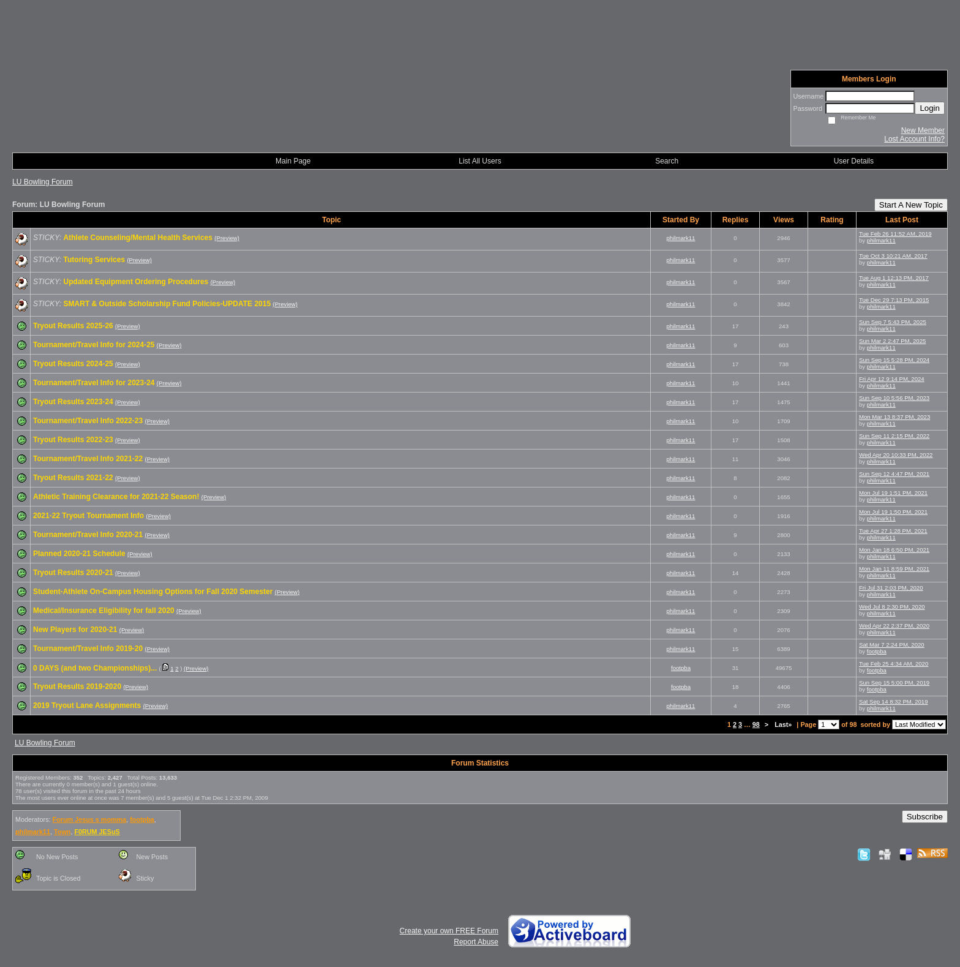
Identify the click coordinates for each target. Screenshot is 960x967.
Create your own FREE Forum (449, 931)
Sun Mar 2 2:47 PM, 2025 (892, 340)
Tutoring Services (94, 259)
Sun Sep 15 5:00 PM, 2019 (894, 682)
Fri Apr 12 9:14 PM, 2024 (891, 378)
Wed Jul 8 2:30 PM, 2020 (892, 606)
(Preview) (226, 238)
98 (756, 724)
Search (666, 161)
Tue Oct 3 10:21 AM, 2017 (893, 255)
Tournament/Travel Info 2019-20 (88, 648)
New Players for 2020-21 (75, 629)
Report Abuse (476, 942)
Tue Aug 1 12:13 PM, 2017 (894, 277)
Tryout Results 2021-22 (73, 477)
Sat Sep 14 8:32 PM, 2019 (893, 701)
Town (62, 831)
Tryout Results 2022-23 (73, 439)
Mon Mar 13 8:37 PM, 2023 (894, 416)
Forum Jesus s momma (90, 819)
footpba (877, 651)
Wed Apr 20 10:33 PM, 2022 (895, 454)
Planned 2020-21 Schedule (79, 553)
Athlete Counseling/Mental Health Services (138, 237)
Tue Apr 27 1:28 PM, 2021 (893, 530)
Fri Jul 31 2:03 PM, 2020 (891, 587)
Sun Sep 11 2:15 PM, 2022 (894, 435)
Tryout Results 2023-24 (73, 401)
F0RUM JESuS (96, 831)
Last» (783, 724)
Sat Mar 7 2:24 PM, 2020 (891, 644)
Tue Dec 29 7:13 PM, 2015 (894, 299)
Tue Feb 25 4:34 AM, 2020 (893, 663)
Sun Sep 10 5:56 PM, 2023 (894, 397)
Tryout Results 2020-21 (73, 572)
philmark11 (681, 238)
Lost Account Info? (914, 139)
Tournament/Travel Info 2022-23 (88, 420)
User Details (854, 161)
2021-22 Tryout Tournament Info (88, 515)
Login (930, 108)
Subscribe (925, 816)
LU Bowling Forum (42, 182)
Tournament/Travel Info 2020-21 (88, 534)
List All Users (480, 161)
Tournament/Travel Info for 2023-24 (94, 382)
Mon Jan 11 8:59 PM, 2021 (894, 568)
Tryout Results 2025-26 (73, 326)
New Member (923, 130)
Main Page (293, 161)
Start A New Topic (911, 204)
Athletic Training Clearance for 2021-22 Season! (116, 496)
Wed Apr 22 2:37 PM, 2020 (894, 625)
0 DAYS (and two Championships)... (95, 668)
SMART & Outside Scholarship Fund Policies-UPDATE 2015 (167, 303)
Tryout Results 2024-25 (73, 363)
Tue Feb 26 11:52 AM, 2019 (895, 233)
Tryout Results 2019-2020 (77, 686)
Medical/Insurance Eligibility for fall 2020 (103, 610)
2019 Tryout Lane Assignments (87, 705)
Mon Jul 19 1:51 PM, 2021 (893, 492)
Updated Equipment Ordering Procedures (136, 281)
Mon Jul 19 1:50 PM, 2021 (893, 511)
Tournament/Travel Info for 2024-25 (94, 345)
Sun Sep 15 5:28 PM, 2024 (894, 359)
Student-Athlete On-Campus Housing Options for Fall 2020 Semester (152, 591)
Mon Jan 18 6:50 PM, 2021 (894, 549)
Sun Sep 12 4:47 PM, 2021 (894, 473)
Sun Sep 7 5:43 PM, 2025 (892, 321)
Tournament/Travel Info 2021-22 (88, 458)
